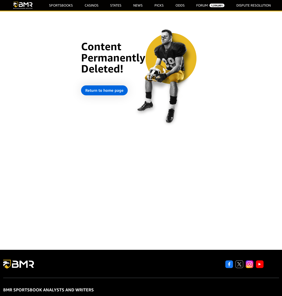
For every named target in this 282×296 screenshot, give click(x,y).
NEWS (138, 5)
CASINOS (91, 5)
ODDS (180, 5)
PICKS (159, 5)
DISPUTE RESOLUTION (253, 5)
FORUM (202, 5)
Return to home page (104, 90)
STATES (115, 5)
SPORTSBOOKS (61, 5)
